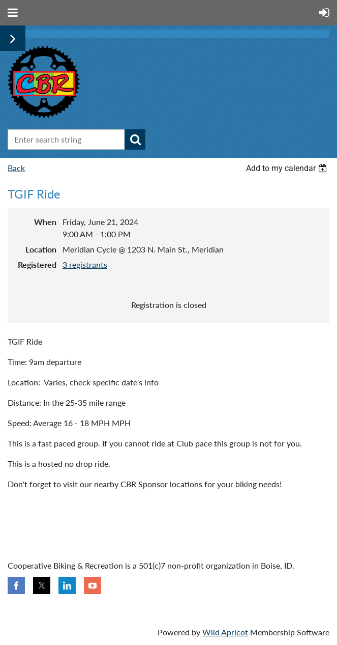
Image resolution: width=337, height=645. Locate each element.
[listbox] (287, 168)
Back (16, 168)
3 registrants (85, 264)
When (45, 222)
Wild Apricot (225, 632)
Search (135, 139)
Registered (37, 264)
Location (40, 249)
